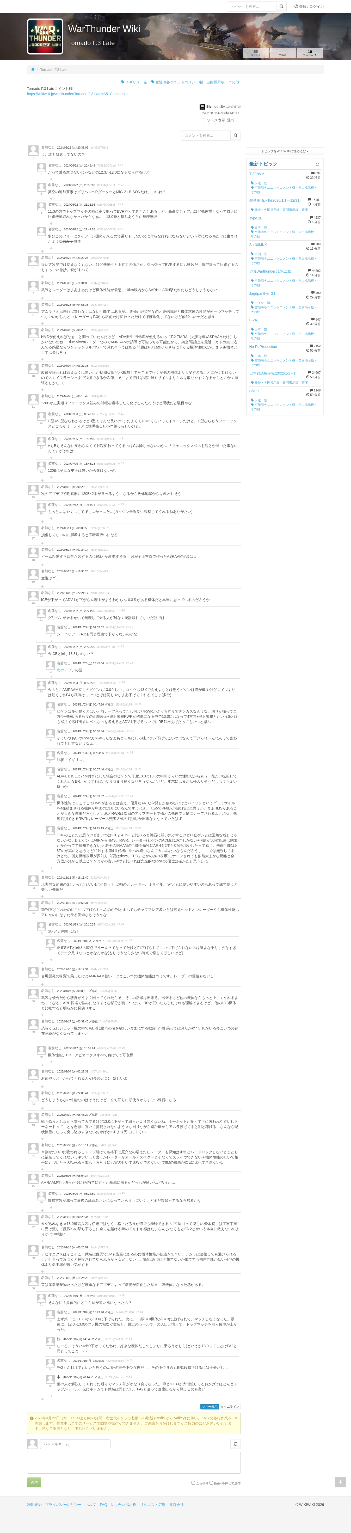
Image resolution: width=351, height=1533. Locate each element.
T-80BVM (256, 174)
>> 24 (138, 704)
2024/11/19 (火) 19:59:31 (72, 902)
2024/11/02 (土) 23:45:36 (88, 663)
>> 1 (120, 165)
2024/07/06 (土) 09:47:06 (79, 414)
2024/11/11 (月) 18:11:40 (72, 877)
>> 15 (120, 504)
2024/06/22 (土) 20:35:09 (72, 147)
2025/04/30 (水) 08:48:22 (73, 1114)
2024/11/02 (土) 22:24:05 (79, 610)
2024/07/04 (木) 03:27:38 (72, 365)
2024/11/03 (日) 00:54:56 (88, 753)
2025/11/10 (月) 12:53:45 (79, 1295)
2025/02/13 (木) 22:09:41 (72, 1093)
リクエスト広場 (152, 1505)
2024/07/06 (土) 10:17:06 (79, 438)
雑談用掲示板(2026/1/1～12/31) (275, 200)
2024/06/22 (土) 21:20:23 (72, 257)
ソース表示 (213, 120)
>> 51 (139, 1311)
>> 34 (120, 924)
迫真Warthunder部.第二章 (270, 271)
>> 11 (120, 413)
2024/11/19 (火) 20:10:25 (79, 924)
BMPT (254, 391)
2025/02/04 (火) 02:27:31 (72, 1071)
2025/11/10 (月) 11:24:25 (72, 1277)
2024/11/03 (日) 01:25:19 (88, 828)
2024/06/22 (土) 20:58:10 (79, 185)
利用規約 (34, 1505)
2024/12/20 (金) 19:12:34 (72, 969)
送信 (34, 1482)
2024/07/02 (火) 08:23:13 (72, 330)
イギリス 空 (134, 82)
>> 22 (129, 662)
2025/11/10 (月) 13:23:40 (88, 1312)
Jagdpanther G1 (262, 293)
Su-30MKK (258, 245)
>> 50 (121, 1295)
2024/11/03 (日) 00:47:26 (88, 704)
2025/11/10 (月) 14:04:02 (78, 1339)
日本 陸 (259, 227)
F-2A (253, 320)
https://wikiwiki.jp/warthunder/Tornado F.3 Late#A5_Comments (77, 94)
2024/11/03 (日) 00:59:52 (88, 796)
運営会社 (176, 1505)
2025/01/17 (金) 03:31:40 (73, 1021)
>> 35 (128, 940)
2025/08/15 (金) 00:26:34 (72, 1216)
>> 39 (121, 1047)
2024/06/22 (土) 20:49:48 (79, 165)
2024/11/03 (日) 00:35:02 (79, 682)
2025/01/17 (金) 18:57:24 (79, 1048)
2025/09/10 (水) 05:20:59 (72, 1247)
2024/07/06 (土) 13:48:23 (79, 463)
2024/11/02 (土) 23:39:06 (79, 646)
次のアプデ (66, 670)
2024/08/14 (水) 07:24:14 (72, 549)
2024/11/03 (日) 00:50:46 (88, 731)
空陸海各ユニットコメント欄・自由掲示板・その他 (195, 82)
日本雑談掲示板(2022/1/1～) (272, 373)
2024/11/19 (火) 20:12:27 (88, 940)
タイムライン (229, 1406)
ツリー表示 (210, 1406)
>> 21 (129, 627)
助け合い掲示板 (123, 1505)
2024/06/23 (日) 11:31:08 (72, 283)
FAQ (103, 1505)
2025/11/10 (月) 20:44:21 (78, 1377)
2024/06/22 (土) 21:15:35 (79, 204)
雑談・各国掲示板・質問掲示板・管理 (279, 210)
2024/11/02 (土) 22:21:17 (72, 592)
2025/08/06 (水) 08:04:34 (72, 1175)
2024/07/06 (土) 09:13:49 (72, 396)
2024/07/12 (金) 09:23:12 (72, 486)
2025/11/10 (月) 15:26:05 (88, 1360)
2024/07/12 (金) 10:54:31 (79, 504)
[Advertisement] (285, 112)
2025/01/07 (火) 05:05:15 (73, 990)
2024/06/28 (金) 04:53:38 (72, 304)
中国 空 (259, 254)
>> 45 (121, 1193)
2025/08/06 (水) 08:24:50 (79, 1193)
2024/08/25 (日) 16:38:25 (72, 571)
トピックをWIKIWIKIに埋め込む (285, 151)
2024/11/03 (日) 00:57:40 (88, 769)
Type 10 (255, 218)
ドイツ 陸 (260, 303)
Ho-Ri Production (263, 347)
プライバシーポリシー (63, 1505)
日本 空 (259, 329)
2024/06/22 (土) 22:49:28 (79, 229)
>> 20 (121, 610)
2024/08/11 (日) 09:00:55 (72, 528)
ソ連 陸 (259, 183)
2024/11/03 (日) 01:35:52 (88, 627)
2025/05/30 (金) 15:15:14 (73, 1145)
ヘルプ (90, 1505)
